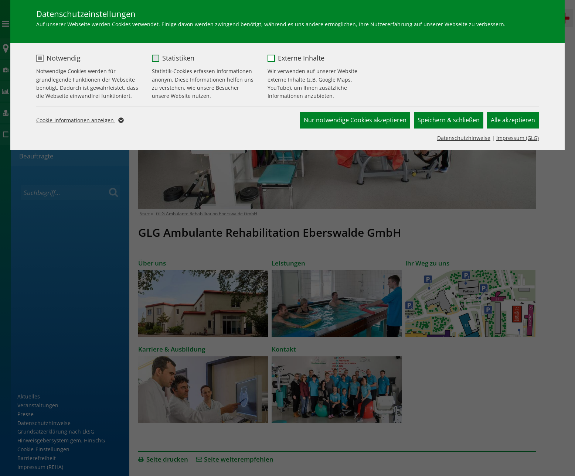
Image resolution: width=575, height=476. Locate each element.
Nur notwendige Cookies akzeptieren (355, 120)
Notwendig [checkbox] (64, 58)
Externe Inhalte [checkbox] (301, 58)
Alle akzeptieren (513, 120)
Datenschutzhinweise (463, 137)
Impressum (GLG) (517, 137)
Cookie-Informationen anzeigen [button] (79, 120)
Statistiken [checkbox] (178, 58)
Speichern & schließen (449, 120)
